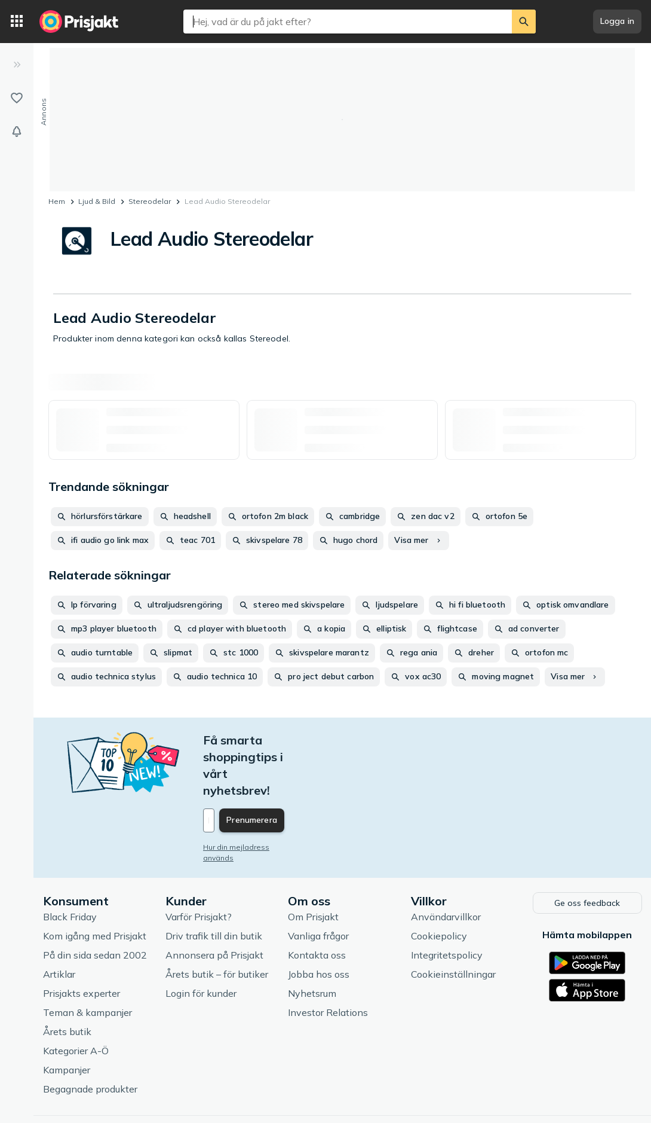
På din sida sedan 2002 (95, 903)
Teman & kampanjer (87, 960)
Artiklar (59, 922)
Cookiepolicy (439, 884)
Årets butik (67, 979)
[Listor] (17, 98)
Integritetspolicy (447, 903)
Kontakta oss (317, 903)
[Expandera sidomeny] (17, 65)
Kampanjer (66, 1018)
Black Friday (70, 865)
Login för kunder (201, 941)
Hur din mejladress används (252, 796)
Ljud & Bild (96, 201)
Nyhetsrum (312, 941)
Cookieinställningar (453, 922)
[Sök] (524, 21)
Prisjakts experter (81, 941)
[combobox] (347, 21)
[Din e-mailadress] (281, 770)
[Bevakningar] (17, 132)
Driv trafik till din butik (213, 884)
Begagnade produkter (90, 1037)
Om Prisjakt (313, 865)
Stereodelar (149, 201)
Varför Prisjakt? (198, 865)
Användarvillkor (446, 865)
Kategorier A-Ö (76, 999)
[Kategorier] (16, 21)
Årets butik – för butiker (216, 922)
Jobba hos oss (318, 922)
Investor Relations (328, 960)
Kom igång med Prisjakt (94, 884)
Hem (56, 201)
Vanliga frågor (318, 884)
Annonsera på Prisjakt (214, 903)
